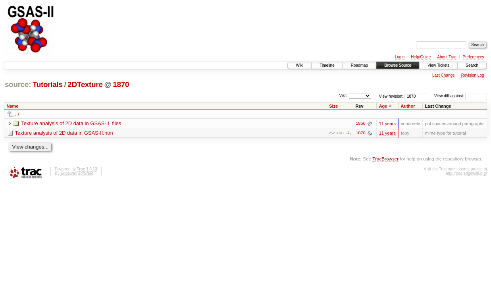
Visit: (343, 95)
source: (18, 84)
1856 (360, 123)
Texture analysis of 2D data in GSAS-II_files (71, 123)
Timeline (327, 65)
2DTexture (84, 84)
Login (399, 57)
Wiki (299, 65)
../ (17, 114)
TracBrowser (385, 158)
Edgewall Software (76, 173)
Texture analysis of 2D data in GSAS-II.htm (64, 133)
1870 (121, 84)
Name (13, 106)
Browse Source (397, 65)
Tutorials (48, 84)
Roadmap (359, 65)
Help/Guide (421, 57)
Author (408, 106)
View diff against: (460, 96)
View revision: (391, 96)
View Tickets (438, 65)
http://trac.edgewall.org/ (466, 173)
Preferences (473, 57)
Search (472, 65)
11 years (387, 123)
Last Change (443, 75)
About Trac (446, 57)
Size (333, 106)
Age (383, 106)
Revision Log (472, 75)
